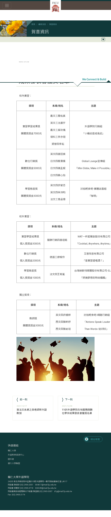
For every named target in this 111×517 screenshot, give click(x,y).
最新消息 (42, 24)
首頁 (33, 24)
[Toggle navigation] (7, 5)
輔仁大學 (12, 450)
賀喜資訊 (53, 24)
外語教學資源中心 (16, 455)
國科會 (11, 459)
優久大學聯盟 (14, 463)
